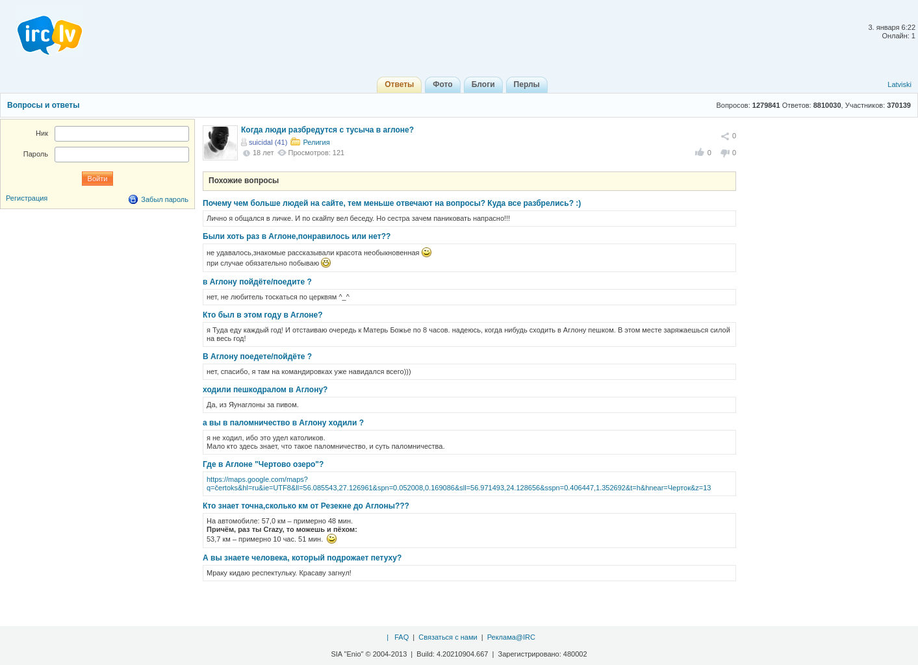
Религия (316, 142)
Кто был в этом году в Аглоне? (263, 315)
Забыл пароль (164, 199)
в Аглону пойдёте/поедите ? (257, 281)
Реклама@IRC (511, 637)
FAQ (401, 637)
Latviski (899, 84)
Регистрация (26, 198)
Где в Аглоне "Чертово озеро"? (263, 464)
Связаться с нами (447, 637)
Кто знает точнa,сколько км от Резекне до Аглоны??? (306, 505)
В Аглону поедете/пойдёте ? (257, 356)
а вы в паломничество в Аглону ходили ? (283, 422)
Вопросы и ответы (43, 105)
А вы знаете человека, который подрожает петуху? (302, 557)
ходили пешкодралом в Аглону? (265, 389)
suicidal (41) (268, 142)
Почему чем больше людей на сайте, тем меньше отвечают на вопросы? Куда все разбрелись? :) (392, 203)
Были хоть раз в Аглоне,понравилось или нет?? (296, 236)
